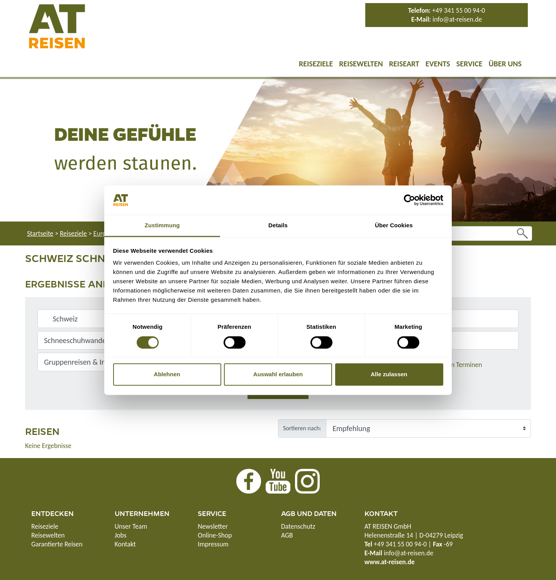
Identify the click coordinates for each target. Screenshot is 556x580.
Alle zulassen (389, 374)
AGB (287, 535)
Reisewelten (361, 63)
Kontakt (125, 544)
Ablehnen (167, 374)
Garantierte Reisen (57, 544)
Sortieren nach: (302, 428)
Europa (103, 233)
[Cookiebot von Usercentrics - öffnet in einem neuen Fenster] (409, 200)
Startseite (40, 233)
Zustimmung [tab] (162, 225)
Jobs (121, 535)
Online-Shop (215, 535)
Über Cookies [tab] (394, 225)
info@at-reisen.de (457, 19)
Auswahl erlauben (278, 374)
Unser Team (131, 526)
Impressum (213, 544)
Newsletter (213, 526)
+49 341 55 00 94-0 (458, 10)
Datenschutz (298, 526)
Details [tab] (278, 225)
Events (437, 63)
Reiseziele (316, 63)
